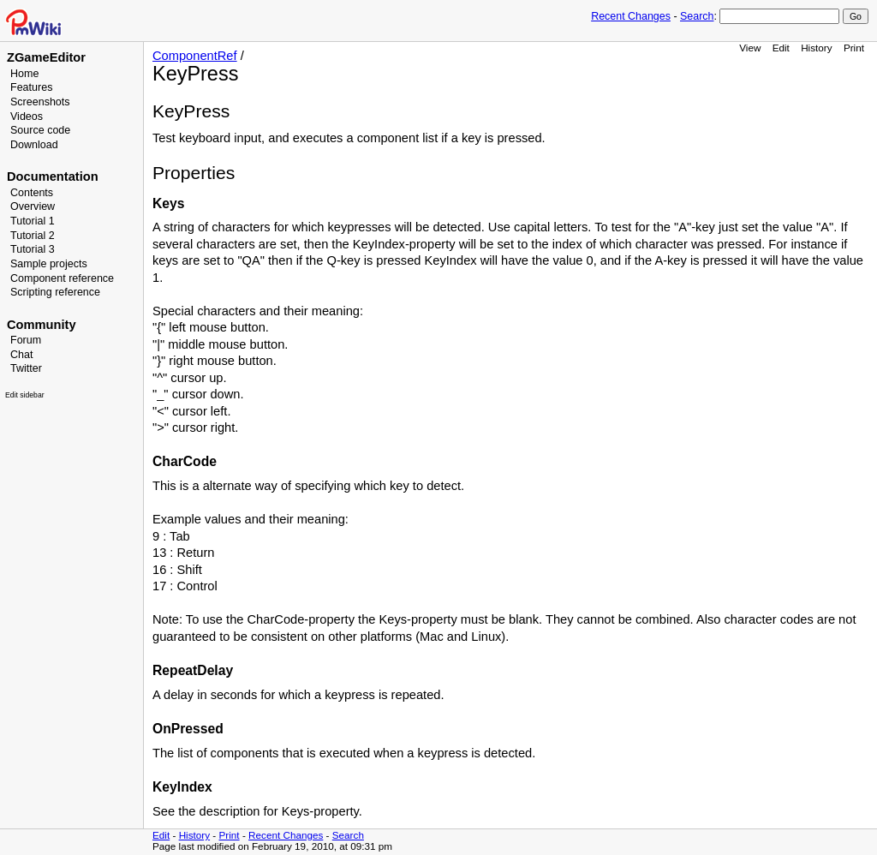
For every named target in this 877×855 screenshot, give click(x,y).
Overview (32, 206)
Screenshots (40, 102)
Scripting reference (55, 292)
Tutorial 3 (32, 249)
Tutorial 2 (32, 236)
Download (34, 145)
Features (31, 87)
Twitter (26, 368)
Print (854, 47)
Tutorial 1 (32, 221)
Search (696, 16)
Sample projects (48, 264)
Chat (21, 355)
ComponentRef (194, 56)
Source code (40, 130)
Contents (31, 193)
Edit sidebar (25, 395)
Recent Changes (631, 16)
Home (24, 74)
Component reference (62, 278)
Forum (25, 340)
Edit (781, 47)
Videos (26, 117)
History (816, 47)
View (750, 47)
